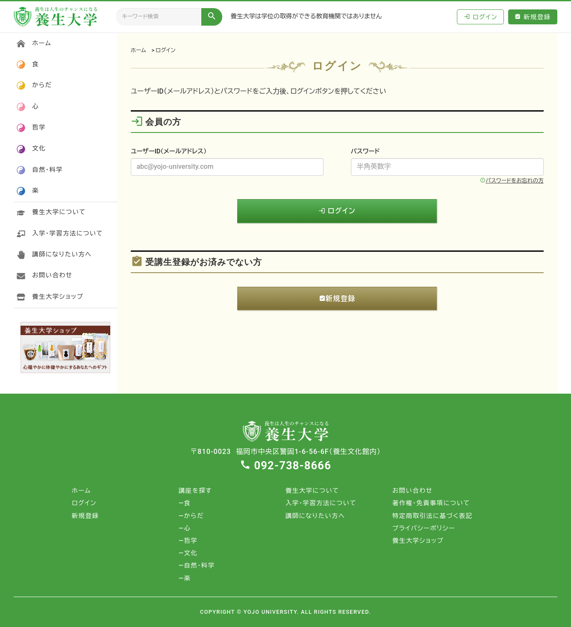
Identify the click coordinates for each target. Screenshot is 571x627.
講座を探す (195, 491)
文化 (39, 148)
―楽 (185, 578)
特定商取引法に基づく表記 (432, 516)
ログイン (480, 16)
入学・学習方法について (67, 233)
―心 (185, 528)
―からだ (191, 516)
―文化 (188, 553)
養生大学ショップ (57, 296)
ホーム (138, 50)
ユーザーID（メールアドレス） (168, 151)
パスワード (365, 151)
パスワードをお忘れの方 (512, 180)
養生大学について (59, 212)
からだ (42, 85)
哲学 (39, 127)
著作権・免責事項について (431, 503)
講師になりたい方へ (61, 254)
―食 (185, 503)
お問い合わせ (52, 275)
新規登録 (533, 16)
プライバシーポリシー (423, 528)
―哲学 (188, 541)
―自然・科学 (197, 565)
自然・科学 (47, 170)
